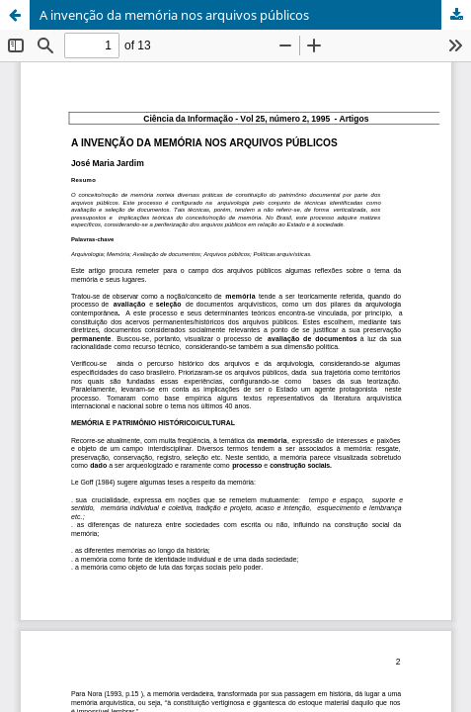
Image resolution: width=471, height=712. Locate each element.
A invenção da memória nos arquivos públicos (174, 15)
